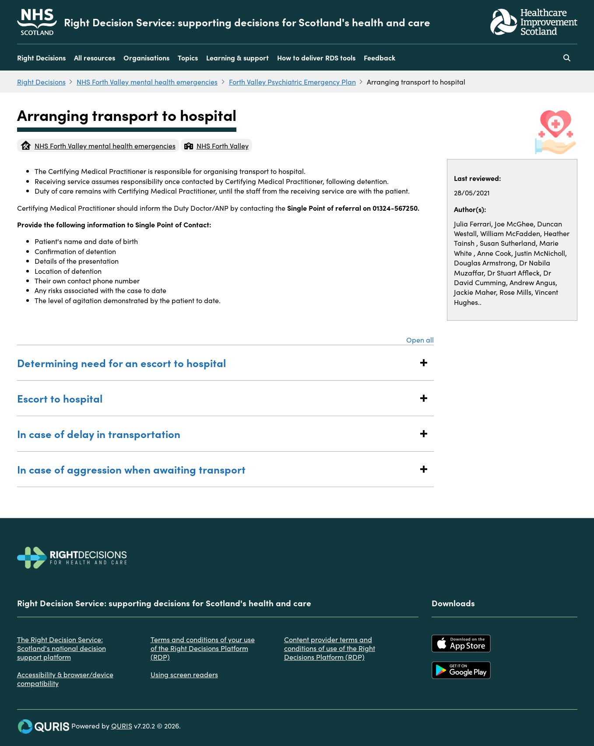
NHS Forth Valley (216, 145)
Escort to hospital (217, 398)
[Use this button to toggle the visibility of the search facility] (566, 57)
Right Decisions (41, 57)
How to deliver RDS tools (316, 57)
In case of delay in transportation (217, 433)
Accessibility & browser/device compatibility (65, 678)
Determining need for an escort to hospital (217, 362)
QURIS (121, 725)
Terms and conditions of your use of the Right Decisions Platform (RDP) (203, 648)
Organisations (146, 57)
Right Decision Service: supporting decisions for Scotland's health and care (247, 21)
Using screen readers (184, 674)
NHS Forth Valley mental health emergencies (147, 81)
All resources (94, 57)
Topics (188, 57)
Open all (420, 339)
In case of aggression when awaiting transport (217, 469)
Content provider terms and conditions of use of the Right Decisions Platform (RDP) (329, 648)
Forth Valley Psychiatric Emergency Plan (292, 81)
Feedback (379, 57)
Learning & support (237, 57)
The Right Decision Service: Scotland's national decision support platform (61, 648)
